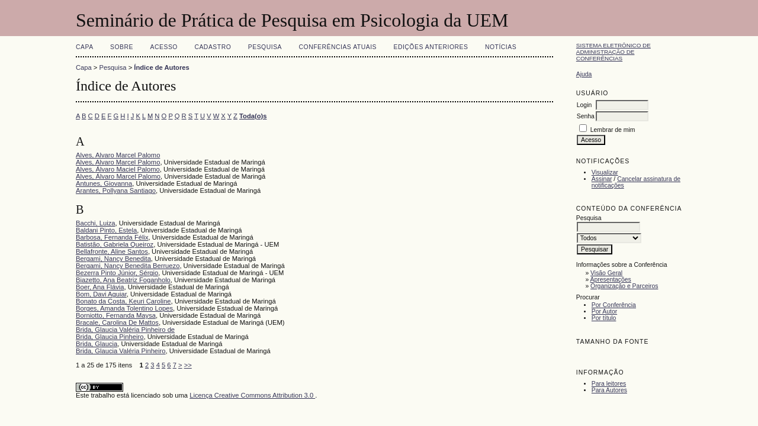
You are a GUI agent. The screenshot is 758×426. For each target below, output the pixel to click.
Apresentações (610, 279)
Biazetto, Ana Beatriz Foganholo (123, 279)
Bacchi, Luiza (95, 223)
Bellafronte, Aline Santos (112, 251)
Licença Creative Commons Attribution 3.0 (252, 395)
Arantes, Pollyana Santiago (116, 190)
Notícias (500, 47)
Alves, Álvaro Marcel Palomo (118, 176)
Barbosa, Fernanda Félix (112, 237)
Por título (604, 318)
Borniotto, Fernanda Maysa (116, 315)
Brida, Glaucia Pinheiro (109, 336)
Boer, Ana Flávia (100, 287)
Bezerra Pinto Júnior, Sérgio (117, 272)
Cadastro (212, 47)
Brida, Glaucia (96, 343)
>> (188, 365)
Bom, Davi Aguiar (101, 294)
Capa (85, 47)
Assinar (602, 179)
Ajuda (584, 74)
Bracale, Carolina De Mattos (117, 322)
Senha (586, 116)
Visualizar (605, 172)
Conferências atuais (338, 47)
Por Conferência (614, 305)
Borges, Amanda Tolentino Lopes (124, 308)
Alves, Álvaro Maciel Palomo (118, 169)
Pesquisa (265, 47)
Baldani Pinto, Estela (106, 230)
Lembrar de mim (612, 130)
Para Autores (609, 390)
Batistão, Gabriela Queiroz (114, 244)
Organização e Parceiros (624, 286)
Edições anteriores (430, 47)
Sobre (121, 47)
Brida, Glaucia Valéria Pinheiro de (125, 329)
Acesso (164, 47)
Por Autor (604, 311)
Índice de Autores (161, 67)
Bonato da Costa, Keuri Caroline (123, 301)
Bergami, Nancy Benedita (113, 258)
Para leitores (609, 383)
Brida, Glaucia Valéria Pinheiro (121, 350)
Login (584, 105)
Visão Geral (606, 273)
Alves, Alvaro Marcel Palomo (118, 155)
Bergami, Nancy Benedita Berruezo (127, 265)
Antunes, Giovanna (104, 183)
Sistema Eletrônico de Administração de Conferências (613, 52)
